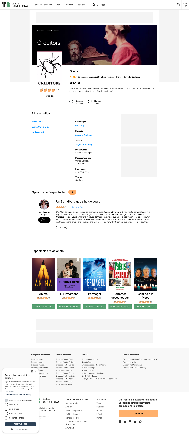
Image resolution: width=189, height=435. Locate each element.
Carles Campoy (82, 161)
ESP (185, 6)
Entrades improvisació (39, 373)
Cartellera (40, 31)
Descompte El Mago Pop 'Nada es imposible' (140, 359)
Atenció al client (72, 403)
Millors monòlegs (88, 368)
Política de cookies (73, 414)
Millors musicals (88, 370)
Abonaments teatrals (90, 359)
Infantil (99, 414)
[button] (20, 395)
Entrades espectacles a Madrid (94, 365)
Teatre (56, 31)
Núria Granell (38, 132)
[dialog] (20, 400)
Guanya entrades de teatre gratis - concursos (99, 379)
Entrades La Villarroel (64, 370)
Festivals (81, 4)
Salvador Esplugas (83, 135)
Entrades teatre (37, 359)
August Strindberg (83, 144)
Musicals (100, 407)
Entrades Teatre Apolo (64, 379)
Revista (69, 4)
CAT (185, 3)
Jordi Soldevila (82, 163)
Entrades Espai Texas (64, 384)
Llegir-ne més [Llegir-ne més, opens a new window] (9, 391)
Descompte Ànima (130, 362)
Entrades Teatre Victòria (65, 376)
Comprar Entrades (43, 307)
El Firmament (69, 294)
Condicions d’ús (72, 418)
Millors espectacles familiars (93, 373)
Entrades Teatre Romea (65, 368)
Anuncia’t (69, 428)
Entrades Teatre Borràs (65, 365)
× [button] (35, 371)
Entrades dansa (37, 362)
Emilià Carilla (38, 121)
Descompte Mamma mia (132, 365)
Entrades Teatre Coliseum (66, 362)
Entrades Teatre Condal (65, 373)
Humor (99, 410)
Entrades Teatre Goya (64, 382)
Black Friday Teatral (89, 376)
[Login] (178, 4)
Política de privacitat (74, 410)
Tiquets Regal (87, 362)
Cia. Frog (79, 125)
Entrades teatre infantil (39, 368)
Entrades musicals (38, 365)
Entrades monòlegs (38, 376)
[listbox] (32, 371)
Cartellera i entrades (43, 4)
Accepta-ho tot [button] (20, 424)
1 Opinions (49, 96)
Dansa (99, 418)
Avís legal (69, 407)
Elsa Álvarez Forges (44, 213)
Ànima (43, 294)
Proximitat (49, 31)
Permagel (94, 294)
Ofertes (59, 4)
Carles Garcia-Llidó (40, 127)
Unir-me (138, 413)
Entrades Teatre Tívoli (64, 359)
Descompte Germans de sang (134, 368)
